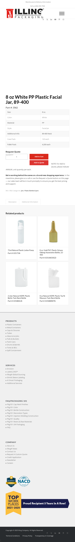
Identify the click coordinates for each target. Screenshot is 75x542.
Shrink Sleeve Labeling (16, 377)
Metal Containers (14, 327)
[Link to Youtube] (55, 19)
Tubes (9, 333)
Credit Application (14, 457)
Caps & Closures (13, 330)
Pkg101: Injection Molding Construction (22, 416)
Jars (22, 191)
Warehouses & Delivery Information (38, 2)
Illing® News (12, 448)
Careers (10, 463)
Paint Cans (11, 342)
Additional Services (14, 383)
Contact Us (11, 451)
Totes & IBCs (12, 347)
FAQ (8, 427)
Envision (10, 369)
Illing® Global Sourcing (16, 374)
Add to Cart (39, 157)
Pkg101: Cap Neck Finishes (17, 404)
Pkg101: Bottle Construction (18, 410)
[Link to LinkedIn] (51, 19)
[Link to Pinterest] (59, 19)
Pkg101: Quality (13, 419)
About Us (10, 446)
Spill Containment (14, 350)
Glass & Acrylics (13, 336)
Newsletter (11, 460)
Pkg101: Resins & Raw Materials (19, 421)
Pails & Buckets (13, 339)
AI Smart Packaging (14, 380)
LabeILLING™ (12, 371)
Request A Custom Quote (17, 454)
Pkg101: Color (12, 407)
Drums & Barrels (13, 344)
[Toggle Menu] (62, 13)
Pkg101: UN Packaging (16, 424)
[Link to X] (47, 19)
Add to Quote (39, 163)
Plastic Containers (14, 324)
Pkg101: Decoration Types (17, 413)
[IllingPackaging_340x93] (31, 13)
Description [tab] (12, 202)
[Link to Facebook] (43, 19)
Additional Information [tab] (30, 202)
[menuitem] (38, 2)
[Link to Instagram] (63, 19)
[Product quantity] (17, 157)
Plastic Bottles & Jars (31, 191)
